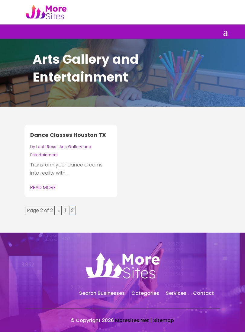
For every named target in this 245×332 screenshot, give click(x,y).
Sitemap (163, 320)
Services (176, 294)
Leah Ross (46, 147)
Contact (203, 294)
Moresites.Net (132, 320)
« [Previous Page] (59, 210)
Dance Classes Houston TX (68, 135)
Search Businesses (102, 294)
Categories (145, 294)
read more (43, 187)
